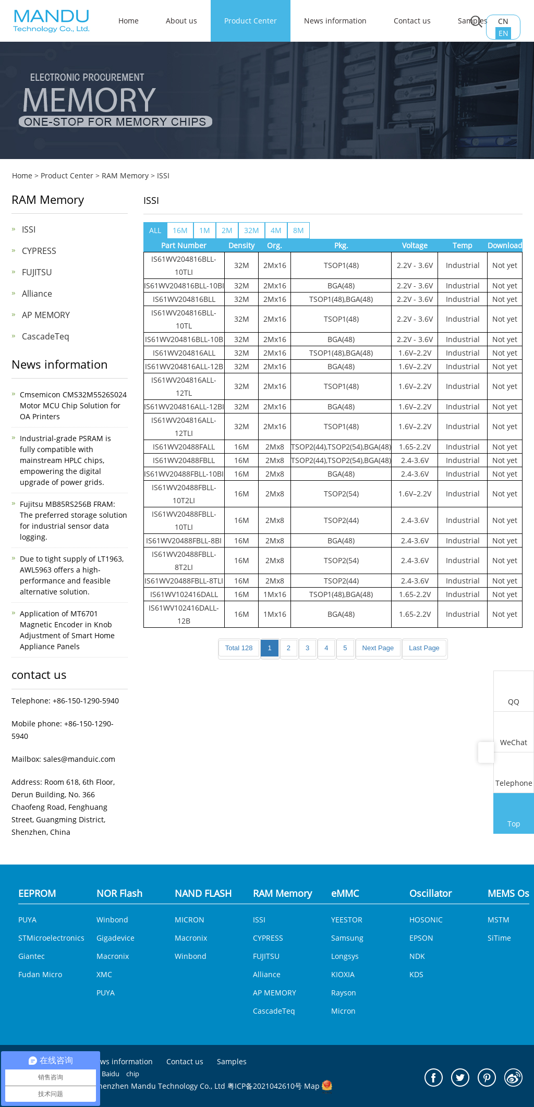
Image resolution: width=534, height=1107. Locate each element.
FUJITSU (37, 272)
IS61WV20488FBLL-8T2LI (184, 560)
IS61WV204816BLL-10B (184, 339)
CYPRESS (39, 251)
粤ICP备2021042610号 (264, 1086)
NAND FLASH (203, 893)
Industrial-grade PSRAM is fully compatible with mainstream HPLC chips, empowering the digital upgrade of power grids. (65, 460)
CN (503, 21)
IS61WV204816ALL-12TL (183, 386)
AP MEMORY (46, 315)
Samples (232, 1061)
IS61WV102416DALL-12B (184, 614)
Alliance (37, 293)
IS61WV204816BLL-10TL (183, 319)
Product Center (250, 21)
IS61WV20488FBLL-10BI (184, 474)
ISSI (163, 175)
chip (132, 1073)
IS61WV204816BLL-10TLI (183, 265)
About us (181, 21)
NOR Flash (119, 893)
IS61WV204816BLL (184, 299)
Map (312, 1086)
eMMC (345, 893)
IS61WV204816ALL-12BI (184, 406)
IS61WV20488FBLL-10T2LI (184, 493)
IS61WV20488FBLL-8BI (184, 540)
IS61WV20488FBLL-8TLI (183, 581)
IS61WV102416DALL (184, 594)
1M (204, 230)
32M (251, 230)
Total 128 (239, 648)
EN (503, 33)
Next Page (378, 648)
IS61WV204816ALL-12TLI (183, 426)
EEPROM (37, 893)
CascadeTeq (45, 336)
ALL (155, 230)
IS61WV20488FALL (184, 447)
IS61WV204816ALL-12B (184, 366)
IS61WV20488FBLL (184, 460)
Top (513, 814)
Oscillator (430, 893)
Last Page (424, 648)
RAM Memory (125, 175)
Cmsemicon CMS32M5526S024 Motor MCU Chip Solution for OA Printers (73, 405)
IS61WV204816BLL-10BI (184, 285)
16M (180, 230)
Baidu (110, 1073)
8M (298, 230)
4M (276, 230)
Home (22, 175)
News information (335, 21)
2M (227, 230)
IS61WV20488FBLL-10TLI (184, 520)
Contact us (412, 21)
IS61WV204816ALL (184, 353)
